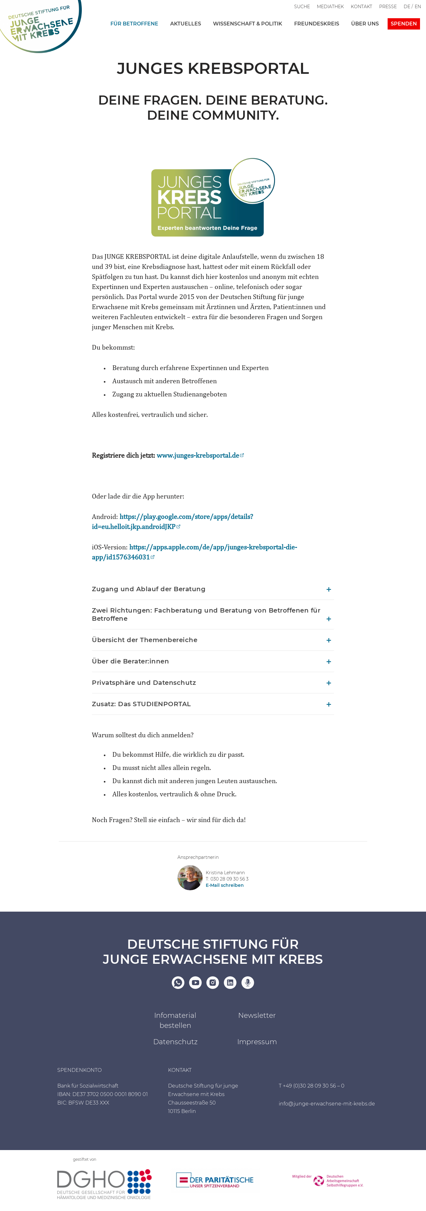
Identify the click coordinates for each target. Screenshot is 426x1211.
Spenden (404, 24)
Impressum (257, 1042)
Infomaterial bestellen (175, 1020)
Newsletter (257, 1015)
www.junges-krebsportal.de (198, 456)
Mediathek (330, 6)
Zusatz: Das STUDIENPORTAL (141, 704)
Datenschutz (175, 1042)
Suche (302, 6)
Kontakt (361, 6)
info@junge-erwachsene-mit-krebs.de (327, 1104)
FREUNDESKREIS (316, 24)
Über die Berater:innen (130, 661)
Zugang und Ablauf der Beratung (148, 589)
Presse (388, 6)
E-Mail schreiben (225, 885)
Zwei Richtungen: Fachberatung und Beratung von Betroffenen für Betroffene (206, 614)
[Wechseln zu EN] (418, 6)
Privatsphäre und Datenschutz (144, 682)
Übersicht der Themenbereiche (144, 640)
